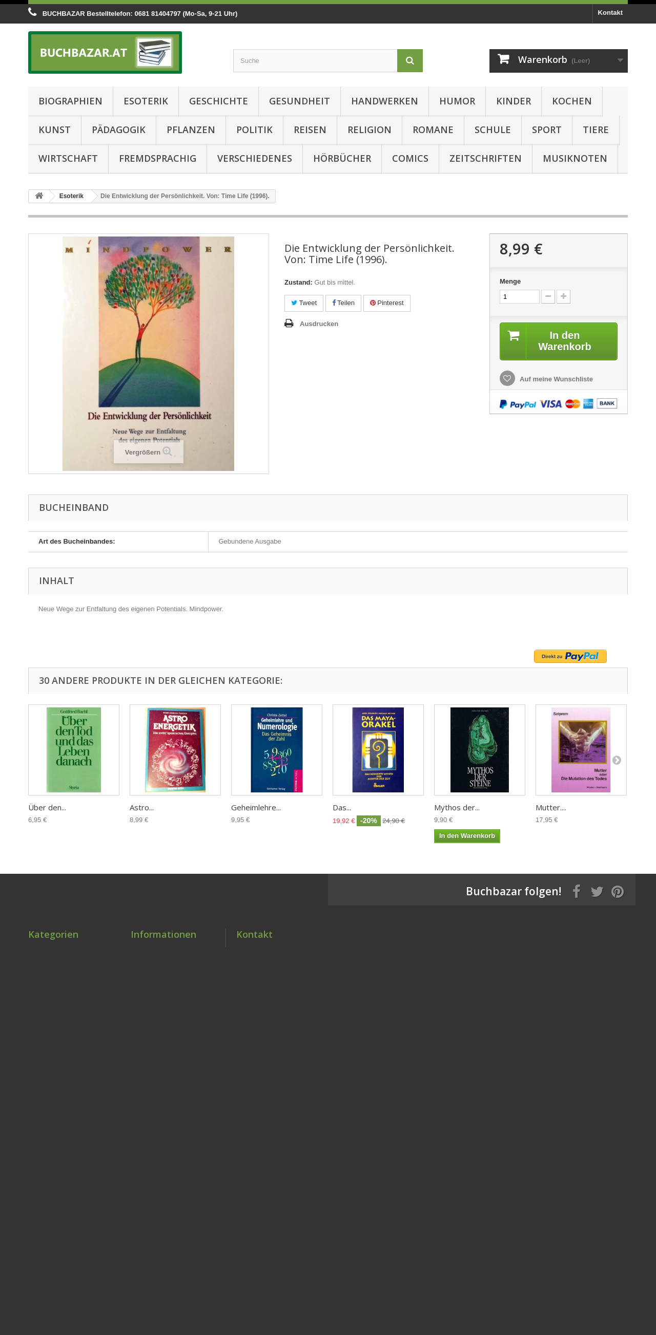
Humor (457, 101)
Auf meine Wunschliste (555, 379)
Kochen (572, 101)
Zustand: (298, 282)
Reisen (310, 129)
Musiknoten (575, 158)
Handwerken (384, 101)
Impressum (148, 1044)
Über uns (145, 1057)
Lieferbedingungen (161, 1004)
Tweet (304, 303)
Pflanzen (191, 129)
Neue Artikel (150, 964)
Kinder (513, 101)
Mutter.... (551, 807)
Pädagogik (119, 129)
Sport (547, 129)
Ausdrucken (319, 324)
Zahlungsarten (154, 1017)
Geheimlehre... (256, 807)
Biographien (70, 101)
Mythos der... (457, 807)
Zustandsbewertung (162, 991)
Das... (342, 807)
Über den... (47, 807)
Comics (410, 158)
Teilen (343, 303)
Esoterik (146, 101)
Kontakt (610, 12)
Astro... (142, 807)
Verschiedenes (254, 158)
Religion (369, 129)
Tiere (596, 129)
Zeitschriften (485, 158)
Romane (433, 129)
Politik (254, 129)
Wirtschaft (68, 158)
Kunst (54, 129)
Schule (493, 129)
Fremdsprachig (157, 158)
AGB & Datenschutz (162, 1031)
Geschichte (218, 101)
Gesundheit (299, 101)
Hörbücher (342, 158)
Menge (510, 281)
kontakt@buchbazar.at (310, 1007)
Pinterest (387, 303)
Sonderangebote (157, 951)
